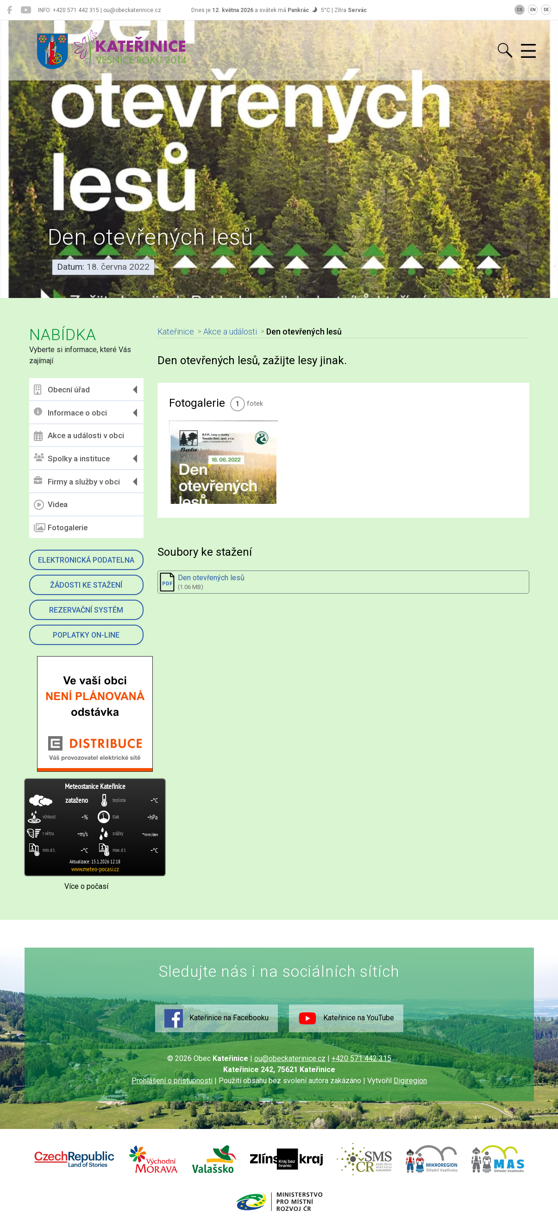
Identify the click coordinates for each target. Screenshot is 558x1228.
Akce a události (230, 331)
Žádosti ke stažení (86, 585)
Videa (51, 505)
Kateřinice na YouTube (346, 1018)
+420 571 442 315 (361, 1058)
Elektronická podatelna (86, 560)
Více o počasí (86, 886)
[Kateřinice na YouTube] (25, 10)
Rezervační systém (86, 610)
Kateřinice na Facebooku (216, 1018)
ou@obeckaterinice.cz (290, 1058)
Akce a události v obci (79, 436)
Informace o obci (70, 412)
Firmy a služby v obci (77, 481)
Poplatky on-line (86, 635)
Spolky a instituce (72, 458)
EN (533, 9)
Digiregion (410, 1080)
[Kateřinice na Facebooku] (9, 10)
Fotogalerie (61, 528)
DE (546, 9)
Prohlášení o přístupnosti (172, 1080)
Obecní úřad (62, 390)
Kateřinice (175, 331)
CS (519, 9)
